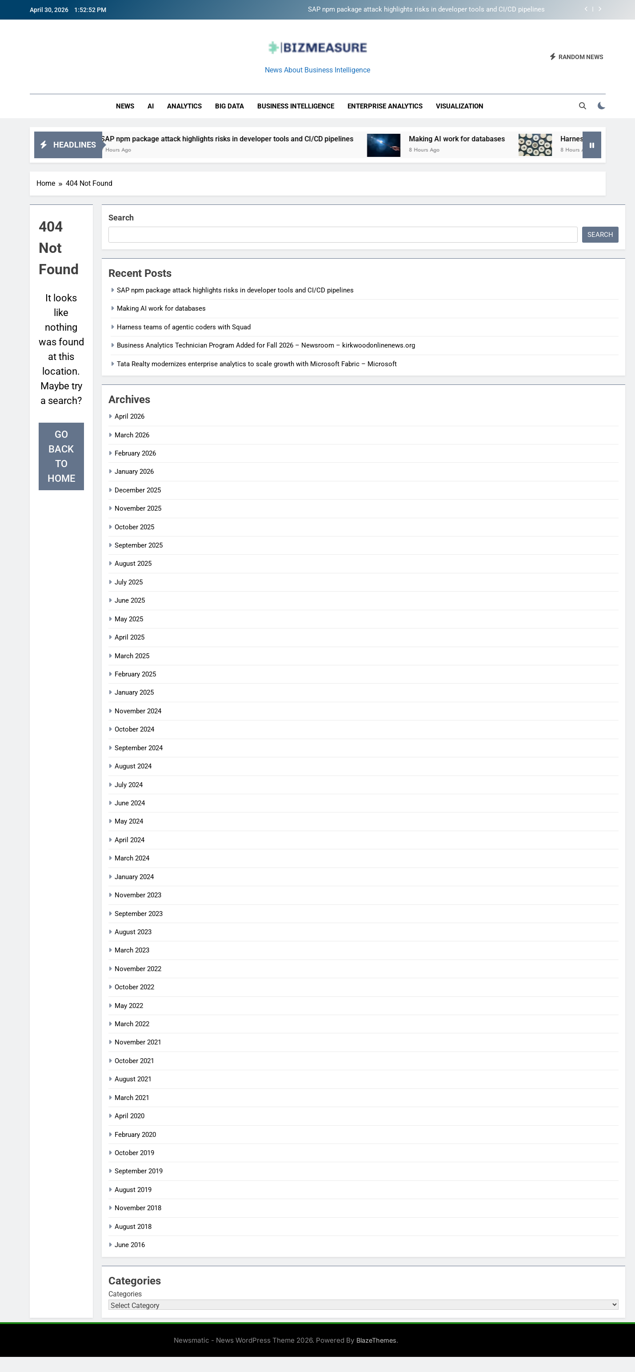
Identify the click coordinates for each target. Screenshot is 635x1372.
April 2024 (129, 840)
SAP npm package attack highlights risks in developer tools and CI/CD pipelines (426, 9)
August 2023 (133, 932)
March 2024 (132, 858)
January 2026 (134, 472)
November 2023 (138, 895)
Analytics (184, 106)
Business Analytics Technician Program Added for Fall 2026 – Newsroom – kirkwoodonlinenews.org (266, 345)
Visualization (459, 106)
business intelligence (295, 106)
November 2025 (138, 508)
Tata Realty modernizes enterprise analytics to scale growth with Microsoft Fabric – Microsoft (257, 364)
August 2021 (133, 1079)
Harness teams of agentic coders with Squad (184, 327)
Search (121, 217)
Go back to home (61, 456)
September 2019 (139, 1171)
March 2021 (132, 1098)
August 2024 (133, 766)
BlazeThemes (376, 1340)
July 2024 (129, 785)
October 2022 (134, 987)
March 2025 (132, 656)
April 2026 (129, 416)
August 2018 (133, 1227)
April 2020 (129, 1116)
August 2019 (133, 1190)
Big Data (229, 106)
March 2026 (132, 435)
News (125, 106)
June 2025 (130, 600)
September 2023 (139, 914)
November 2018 (138, 1208)
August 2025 (133, 564)
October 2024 (134, 729)
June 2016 (130, 1245)
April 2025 (129, 637)
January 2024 (134, 877)
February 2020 (135, 1135)
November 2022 (138, 969)
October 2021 (134, 1061)
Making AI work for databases (484, 139)
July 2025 (129, 582)
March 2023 (132, 950)
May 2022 (129, 1006)
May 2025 (129, 619)
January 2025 (134, 692)
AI (151, 106)
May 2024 (129, 821)
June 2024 (130, 803)
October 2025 (134, 527)
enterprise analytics (385, 106)
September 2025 (139, 545)
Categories (125, 1294)
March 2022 (132, 1024)
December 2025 (138, 490)
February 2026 (135, 453)
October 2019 (134, 1153)
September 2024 (139, 748)
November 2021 (138, 1042)
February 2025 (135, 674)
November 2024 (138, 711)
